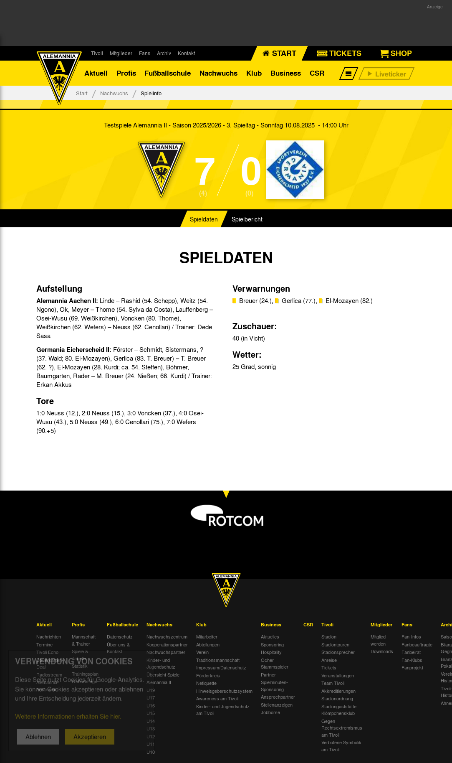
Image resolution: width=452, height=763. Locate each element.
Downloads (382, 651)
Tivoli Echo (47, 652)
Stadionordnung (337, 698)
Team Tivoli (332, 682)
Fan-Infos (411, 636)
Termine (44, 644)
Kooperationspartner (167, 644)
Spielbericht (247, 219)
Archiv (164, 53)
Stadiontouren (335, 644)
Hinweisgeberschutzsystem (224, 690)
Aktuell (96, 73)
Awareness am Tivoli (217, 698)
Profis (126, 73)
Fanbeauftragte (416, 644)
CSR (317, 73)
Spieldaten (204, 219)
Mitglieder (121, 53)
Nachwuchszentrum (166, 636)
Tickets (328, 667)
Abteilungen (208, 644)
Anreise (329, 659)
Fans (144, 53)
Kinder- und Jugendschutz (160, 663)
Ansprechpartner (278, 696)
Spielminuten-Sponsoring (274, 685)
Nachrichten (48, 636)
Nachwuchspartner (165, 652)
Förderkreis (208, 675)
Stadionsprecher (338, 652)
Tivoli (97, 53)
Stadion (328, 636)
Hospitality (271, 652)
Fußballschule (167, 73)
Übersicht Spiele (162, 674)
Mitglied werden (378, 640)
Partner (268, 674)
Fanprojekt (412, 667)
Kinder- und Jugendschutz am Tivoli (223, 710)
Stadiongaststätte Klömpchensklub (338, 710)
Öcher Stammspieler (274, 663)
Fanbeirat (411, 652)
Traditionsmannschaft (218, 659)
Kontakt (186, 53)
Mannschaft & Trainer (84, 640)
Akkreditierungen (338, 690)
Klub (254, 73)
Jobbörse (270, 712)
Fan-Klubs (411, 659)
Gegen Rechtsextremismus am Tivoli (341, 727)
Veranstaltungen (337, 675)
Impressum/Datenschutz (221, 667)
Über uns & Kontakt (118, 648)
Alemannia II (158, 682)
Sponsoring (272, 644)
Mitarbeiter (206, 636)
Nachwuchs (218, 73)
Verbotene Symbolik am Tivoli (341, 746)
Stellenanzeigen (277, 704)
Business (285, 73)
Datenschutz (120, 636)
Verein (202, 652)
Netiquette (206, 682)
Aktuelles (270, 636)
